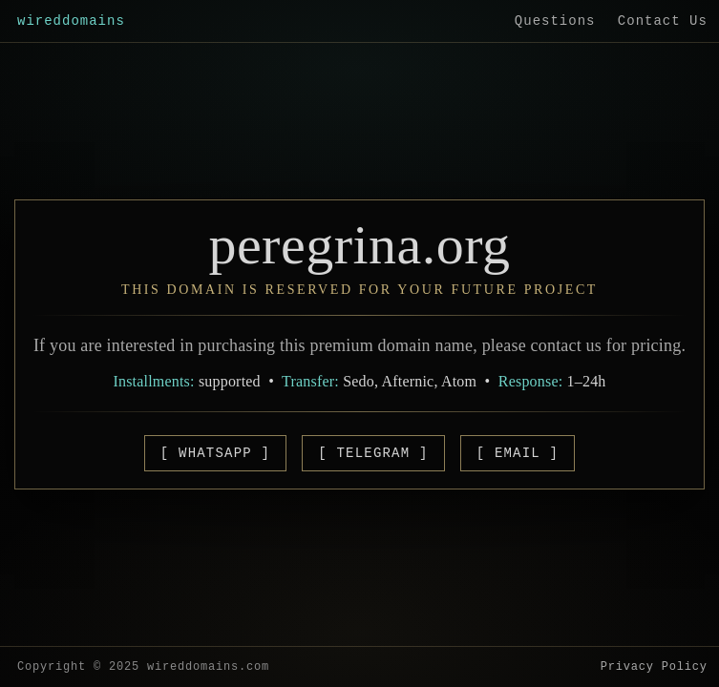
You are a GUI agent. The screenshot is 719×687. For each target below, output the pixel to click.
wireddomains (71, 21)
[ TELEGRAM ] (373, 453)
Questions (555, 21)
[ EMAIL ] (517, 453)
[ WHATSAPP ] (215, 453)
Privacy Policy (654, 667)
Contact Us (663, 21)
